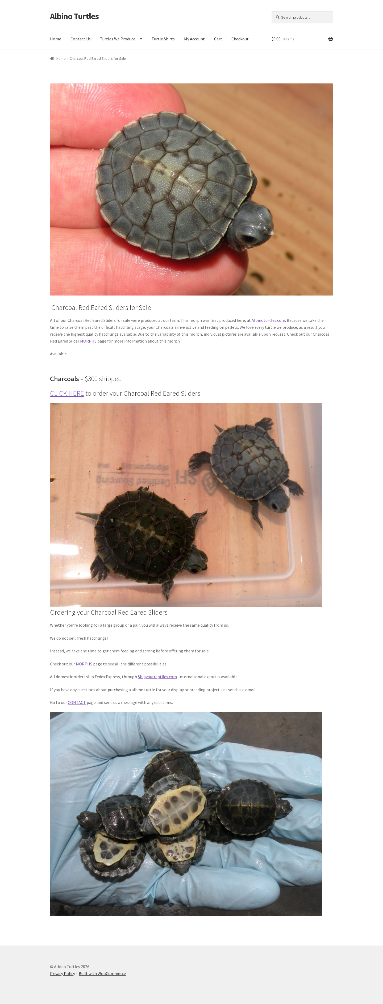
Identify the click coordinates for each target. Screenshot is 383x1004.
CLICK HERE (67, 393)
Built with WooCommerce (102, 973)
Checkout (240, 38)
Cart (218, 38)
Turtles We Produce (117, 38)
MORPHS (88, 341)
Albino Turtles (74, 16)
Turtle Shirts (163, 38)
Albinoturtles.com (268, 320)
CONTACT (77, 702)
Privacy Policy (62, 973)
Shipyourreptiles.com (157, 676)
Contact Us (80, 38)
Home (55, 38)
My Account (194, 38)
